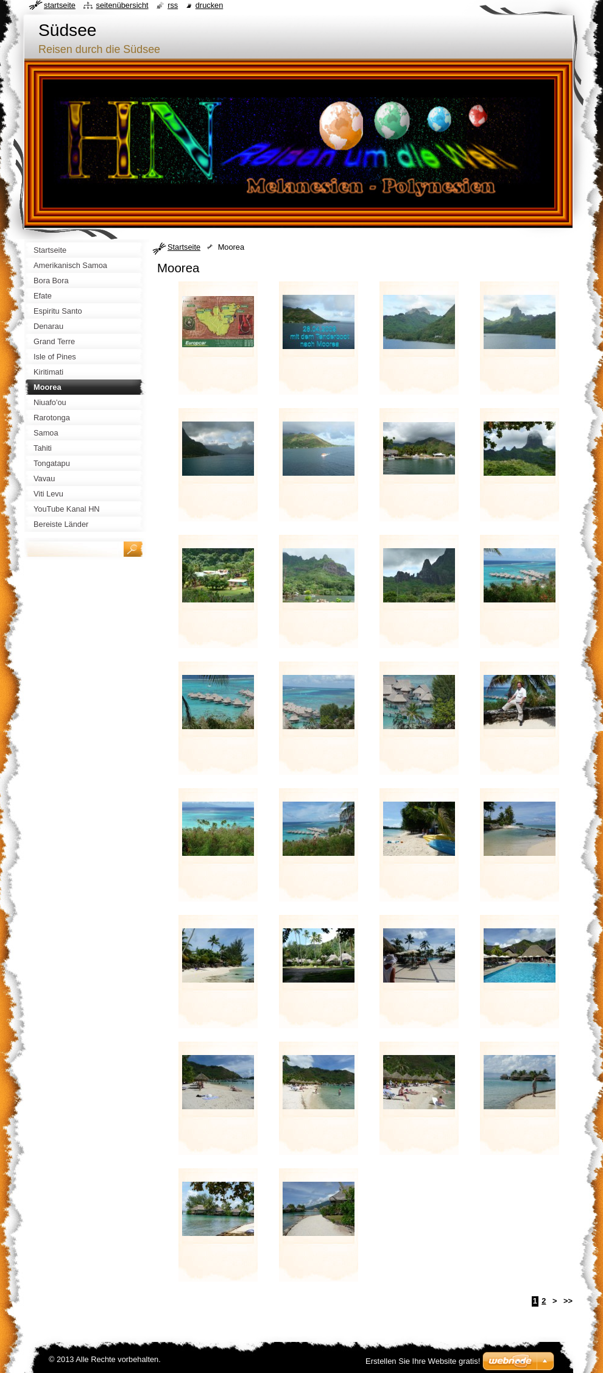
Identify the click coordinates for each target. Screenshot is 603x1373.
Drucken (210, 5)
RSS (173, 5)
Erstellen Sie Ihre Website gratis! (422, 1361)
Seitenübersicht (122, 5)
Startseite (184, 247)
